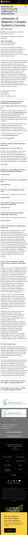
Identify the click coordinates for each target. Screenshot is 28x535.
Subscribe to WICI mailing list (14, 432)
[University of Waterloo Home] (5, 2)
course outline (10, 138)
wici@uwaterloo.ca (5, 428)
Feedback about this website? (14, 436)
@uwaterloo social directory (14, 483)
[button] (20, 2)
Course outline (4, 164)
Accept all (10, 530)
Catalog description (5, 174)
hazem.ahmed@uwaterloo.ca (11, 135)
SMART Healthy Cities (21, 112)
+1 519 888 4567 (15, 449)
